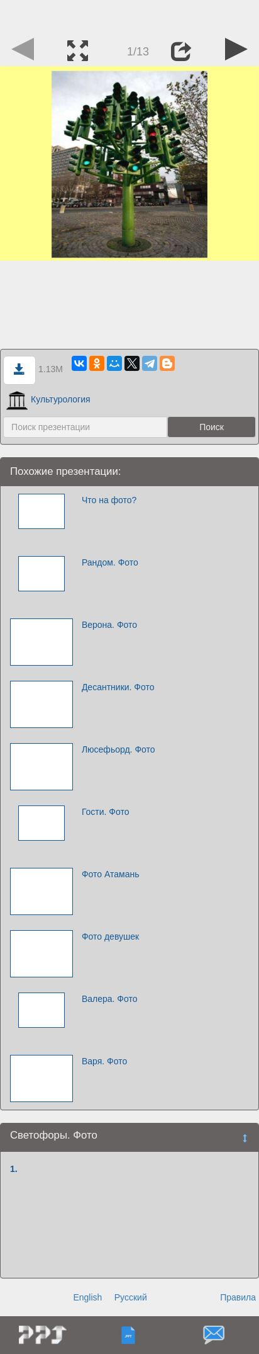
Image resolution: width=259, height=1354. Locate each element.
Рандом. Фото (110, 562)
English (87, 1297)
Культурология (48, 399)
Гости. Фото (106, 812)
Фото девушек (110, 936)
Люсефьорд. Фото (118, 749)
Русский (130, 1297)
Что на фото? (109, 500)
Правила (238, 1297)
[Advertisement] (129, 15)
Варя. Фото (104, 1061)
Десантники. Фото (118, 687)
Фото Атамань (111, 874)
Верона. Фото (109, 625)
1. (14, 1169)
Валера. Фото (110, 999)
